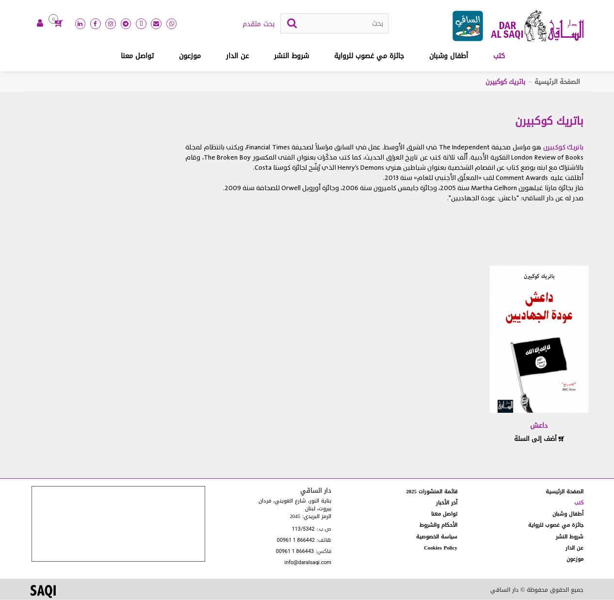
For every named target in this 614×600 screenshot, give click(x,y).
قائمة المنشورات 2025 (431, 492)
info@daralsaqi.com (308, 564)
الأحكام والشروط (438, 525)
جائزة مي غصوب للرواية (369, 56)
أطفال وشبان (448, 56)
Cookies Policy (440, 548)
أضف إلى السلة (539, 439)
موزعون (190, 56)
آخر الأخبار (446, 503)
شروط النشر (291, 56)
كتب (499, 56)
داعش (539, 426)
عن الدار (237, 56)
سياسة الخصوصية (436, 537)
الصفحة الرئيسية (557, 82)
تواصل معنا (137, 56)
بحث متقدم (258, 24)
